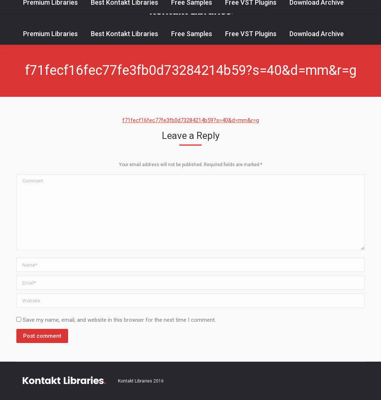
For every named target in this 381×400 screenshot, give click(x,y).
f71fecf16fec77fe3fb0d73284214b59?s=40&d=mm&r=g (190, 120)
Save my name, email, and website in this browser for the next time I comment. (119, 320)
